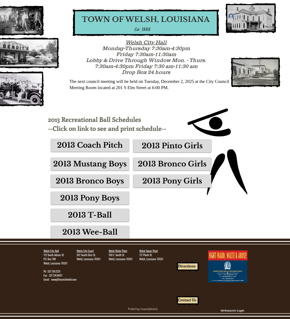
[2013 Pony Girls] (172, 181)
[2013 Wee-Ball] (90, 232)
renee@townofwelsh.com (64, 279)
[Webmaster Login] (232, 311)
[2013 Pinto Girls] (172, 146)
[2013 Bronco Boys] (90, 181)
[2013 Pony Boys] (90, 198)
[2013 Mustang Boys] (90, 164)
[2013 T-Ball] (90, 215)
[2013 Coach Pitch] (90, 145)
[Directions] (188, 266)
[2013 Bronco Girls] (172, 164)
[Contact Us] (188, 300)
